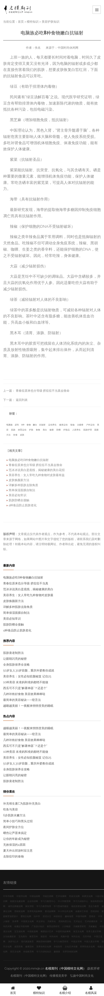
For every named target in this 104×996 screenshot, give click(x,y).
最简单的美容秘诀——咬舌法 (22, 700)
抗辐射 (42, 425)
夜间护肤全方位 (13, 827)
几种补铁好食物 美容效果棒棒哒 (24, 694)
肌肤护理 (87, 430)
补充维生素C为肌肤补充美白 (22, 803)
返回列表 (22, 400)
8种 (22, 425)
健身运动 (63, 425)
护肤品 (66, 430)
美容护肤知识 (50, 21)
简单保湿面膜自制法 (22, 490)
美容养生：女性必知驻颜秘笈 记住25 (27, 676)
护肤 (31, 430)
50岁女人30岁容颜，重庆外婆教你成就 (28, 670)
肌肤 (13, 430)
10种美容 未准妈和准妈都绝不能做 (25, 682)
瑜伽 (72, 425)
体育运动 (22, 430)
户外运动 (90, 425)
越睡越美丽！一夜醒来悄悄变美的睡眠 (28, 705)
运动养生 (52, 425)
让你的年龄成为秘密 (16, 838)
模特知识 (33, 21)
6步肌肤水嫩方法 (14, 815)
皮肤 (22, 435)
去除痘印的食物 (13, 856)
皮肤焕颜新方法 (19, 480)
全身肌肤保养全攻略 (16, 664)
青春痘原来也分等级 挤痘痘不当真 (25, 583)
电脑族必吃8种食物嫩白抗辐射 (29, 460)
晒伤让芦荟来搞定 (15, 833)
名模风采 (91, 990)
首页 (21, 21)
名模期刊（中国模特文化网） (65, 968)
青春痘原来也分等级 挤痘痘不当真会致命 (43, 390)
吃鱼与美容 (10, 809)
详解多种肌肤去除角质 (23, 485)
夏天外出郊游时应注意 (18, 850)
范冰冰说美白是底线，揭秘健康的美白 (28, 589)
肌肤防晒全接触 (19, 500)
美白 (45, 430)
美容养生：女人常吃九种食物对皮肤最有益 (37, 475)
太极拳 (80, 425)
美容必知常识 (17, 495)
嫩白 (35, 425)
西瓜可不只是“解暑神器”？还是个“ (25, 688)
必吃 (17, 425)
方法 (8, 435)
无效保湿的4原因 (14, 844)
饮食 (15, 435)
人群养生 (76, 430)
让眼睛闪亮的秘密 (15, 658)
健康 (51, 430)
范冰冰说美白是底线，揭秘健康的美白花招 (37, 470)
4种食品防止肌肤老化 (23, 505)
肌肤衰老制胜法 (13, 652)
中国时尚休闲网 (68, 47)
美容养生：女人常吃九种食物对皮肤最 (28, 595)
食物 (29, 425)
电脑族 (9, 425)
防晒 (58, 430)
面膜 (96, 430)
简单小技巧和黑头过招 (18, 821)
